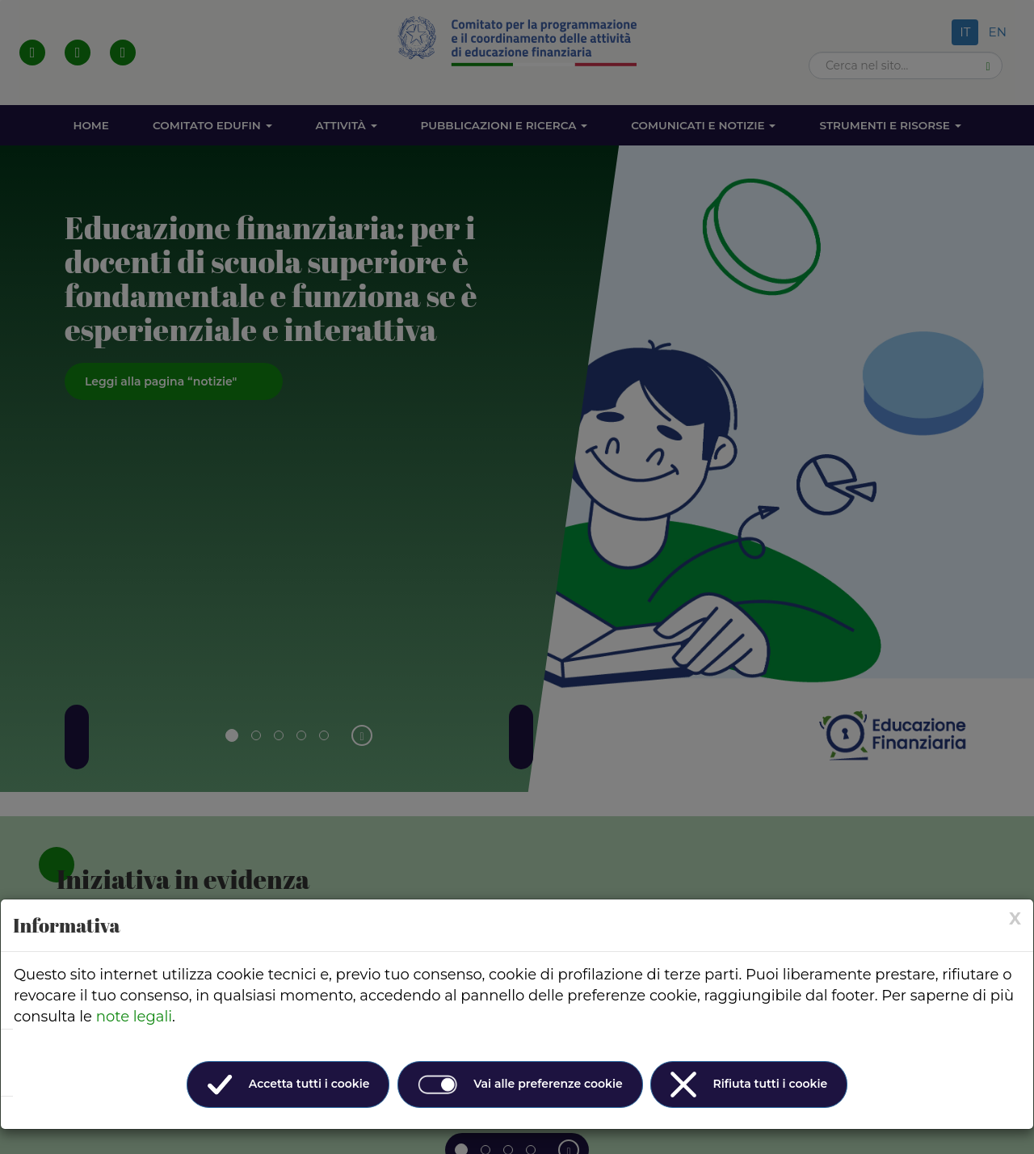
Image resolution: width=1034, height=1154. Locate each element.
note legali (134, 1017)
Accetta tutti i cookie (288, 1084)
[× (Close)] (1015, 918)
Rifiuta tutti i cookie (748, 1084)
